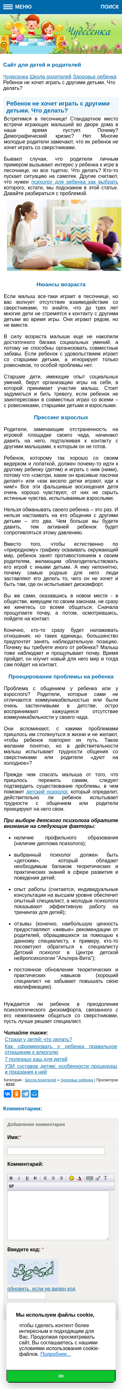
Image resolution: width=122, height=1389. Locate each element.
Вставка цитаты (97, 1178)
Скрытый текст (89, 1178)
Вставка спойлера (11, 1186)
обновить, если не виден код (41, 1288)
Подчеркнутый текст (27, 1178)
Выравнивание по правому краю (61, 1178)
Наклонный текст (19, 1178)
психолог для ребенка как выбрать (74, 182)
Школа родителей (40, 1080)
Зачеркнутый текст (35, 1178)
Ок (61, 1376)
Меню (17, 7)
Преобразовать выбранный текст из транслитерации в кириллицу (105, 1178)
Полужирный (11, 1178)
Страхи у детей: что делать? (38, 1039)
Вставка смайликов (71, 1178)
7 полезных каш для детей (36, 1059)
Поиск (110, 7)
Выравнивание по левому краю (45, 1178)
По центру (53, 1178)
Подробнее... (55, 1354)
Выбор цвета (79, 1178)
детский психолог (46, 791)
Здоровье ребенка (77, 1080)
